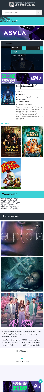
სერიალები (21, 103)
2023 (24, 98)
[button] (41, 52)
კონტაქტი (22, 378)
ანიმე (36, 101)
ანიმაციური (27, 101)
